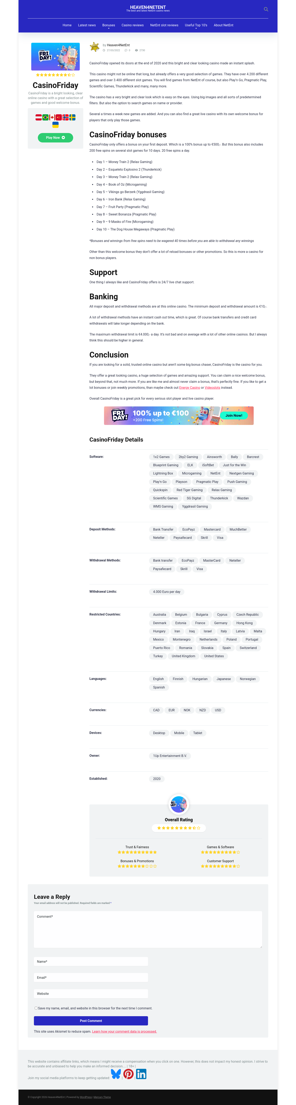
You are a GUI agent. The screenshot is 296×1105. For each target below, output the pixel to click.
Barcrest (253, 457)
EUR (172, 710)
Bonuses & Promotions (137, 861)
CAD (156, 710)
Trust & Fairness (137, 847)
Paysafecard (182, 538)
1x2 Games (161, 457)
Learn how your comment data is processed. (124, 1031)
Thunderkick (219, 498)
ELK (190, 465)
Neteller (158, 538)
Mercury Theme (102, 1097)
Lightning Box (163, 473)
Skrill (204, 538)
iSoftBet (208, 465)
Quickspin (160, 490)
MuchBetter (238, 529)
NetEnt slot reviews (164, 25)
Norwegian (248, 679)
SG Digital (194, 498)
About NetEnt (223, 25)
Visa (220, 538)
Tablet (197, 733)
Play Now (55, 138)
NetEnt (215, 473)
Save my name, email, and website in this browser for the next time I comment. (95, 1008)
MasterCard (211, 560)
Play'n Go (160, 482)
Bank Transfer (163, 529)
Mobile (179, 733)
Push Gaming (237, 482)
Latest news (87, 25)
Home (67, 25)
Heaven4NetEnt (148, 7)
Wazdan (243, 498)
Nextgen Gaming (241, 473)
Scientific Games (165, 498)
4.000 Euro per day (166, 592)
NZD (202, 710)
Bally (234, 457)
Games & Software (220, 847)
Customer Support (220, 861)
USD (218, 710)
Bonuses (108, 25)
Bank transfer (163, 560)
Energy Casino (189, 388)
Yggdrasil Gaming (195, 506)
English (158, 679)
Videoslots (212, 388)
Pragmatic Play (207, 482)
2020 (157, 779)
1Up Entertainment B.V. (170, 756)
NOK (187, 710)
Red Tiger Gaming (190, 490)
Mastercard (212, 529)
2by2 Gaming (188, 457)
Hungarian (200, 679)
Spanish (159, 687)
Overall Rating (179, 819)
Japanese (224, 679)
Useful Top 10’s (196, 25)
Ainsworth (214, 457)
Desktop (159, 733)
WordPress (86, 1097)
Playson (181, 482)
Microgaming (191, 473)
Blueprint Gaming (165, 465)
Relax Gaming (222, 490)
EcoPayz (188, 529)
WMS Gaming (163, 506)
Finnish (178, 679)
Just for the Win (234, 465)
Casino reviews (133, 25)
